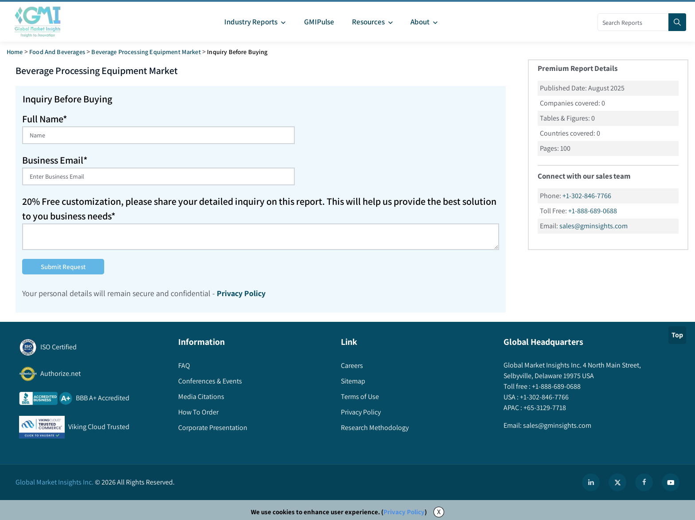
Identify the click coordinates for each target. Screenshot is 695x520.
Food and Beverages (57, 51)
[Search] (677, 22)
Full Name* (44, 119)
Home (15, 51)
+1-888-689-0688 (592, 210)
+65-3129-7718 (544, 407)
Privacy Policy (404, 512)
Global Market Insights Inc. (55, 482)
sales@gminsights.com (593, 226)
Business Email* (54, 160)
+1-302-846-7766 (586, 195)
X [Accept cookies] (439, 511)
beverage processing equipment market (145, 51)
